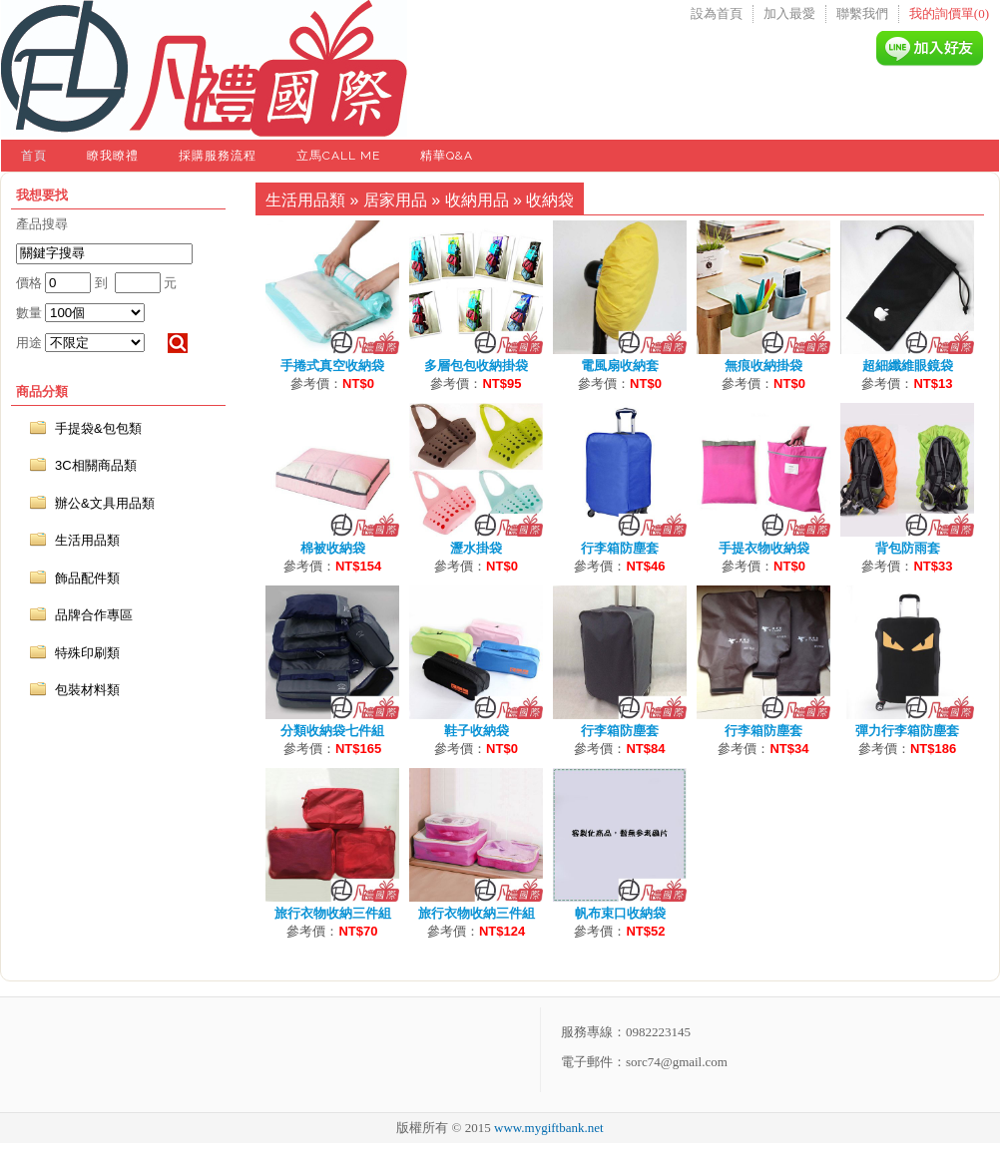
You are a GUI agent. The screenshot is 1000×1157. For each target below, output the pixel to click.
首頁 (34, 156)
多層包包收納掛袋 (476, 365)
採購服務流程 (217, 156)
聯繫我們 (862, 13)
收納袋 (550, 200)
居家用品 (395, 200)
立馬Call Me (338, 156)
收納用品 (477, 200)
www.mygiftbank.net (549, 1127)
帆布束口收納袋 (620, 913)
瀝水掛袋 (476, 548)
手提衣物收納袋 (764, 548)
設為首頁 (717, 13)
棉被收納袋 (332, 548)
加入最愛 (789, 13)
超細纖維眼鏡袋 (907, 365)
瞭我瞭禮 (113, 156)
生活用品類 (305, 200)
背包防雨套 (907, 548)
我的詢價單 (949, 13)
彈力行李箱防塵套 (907, 730)
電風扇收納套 (620, 365)
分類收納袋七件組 (332, 730)
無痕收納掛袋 (763, 365)
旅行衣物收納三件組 (332, 913)
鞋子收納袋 (476, 730)
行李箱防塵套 (620, 548)
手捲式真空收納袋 (332, 365)
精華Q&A (446, 156)
